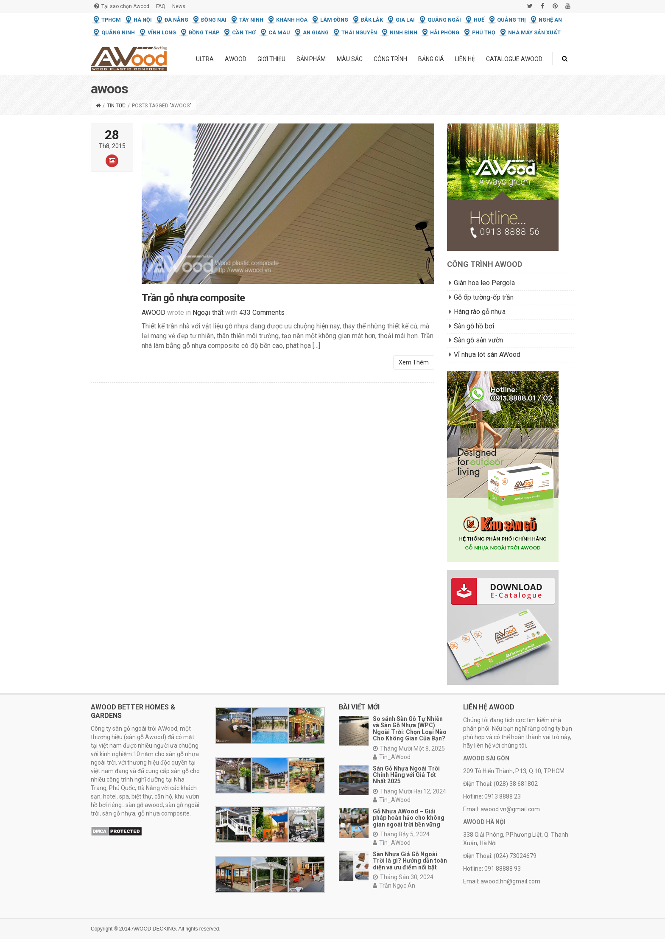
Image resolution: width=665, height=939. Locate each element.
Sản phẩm (311, 59)
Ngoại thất (208, 318)
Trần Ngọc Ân (394, 885)
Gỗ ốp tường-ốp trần (484, 297)
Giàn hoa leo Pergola (484, 283)
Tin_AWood (392, 757)
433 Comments (262, 318)
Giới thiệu (271, 59)
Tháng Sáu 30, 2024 (403, 877)
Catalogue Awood (514, 59)
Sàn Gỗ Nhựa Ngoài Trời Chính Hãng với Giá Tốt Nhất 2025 (406, 775)
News (178, 6)
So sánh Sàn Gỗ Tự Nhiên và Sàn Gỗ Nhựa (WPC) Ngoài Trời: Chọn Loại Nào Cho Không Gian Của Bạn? (410, 728)
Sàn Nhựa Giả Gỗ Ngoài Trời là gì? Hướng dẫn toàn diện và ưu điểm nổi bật (410, 861)
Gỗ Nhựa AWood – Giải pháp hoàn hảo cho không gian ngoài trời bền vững (408, 818)
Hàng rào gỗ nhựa (480, 312)
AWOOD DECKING (153, 929)
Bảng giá (431, 59)
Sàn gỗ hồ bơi (474, 326)
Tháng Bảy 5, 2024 (401, 834)
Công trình (390, 59)
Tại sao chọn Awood (121, 6)
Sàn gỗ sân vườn (478, 340)
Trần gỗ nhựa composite (193, 303)
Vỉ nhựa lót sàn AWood (487, 354)
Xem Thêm (414, 367)
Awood (235, 59)
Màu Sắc (350, 59)
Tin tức (116, 106)
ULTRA (205, 59)
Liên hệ (465, 59)
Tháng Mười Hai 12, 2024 (409, 791)
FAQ (160, 6)
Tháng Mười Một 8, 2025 (409, 748)
